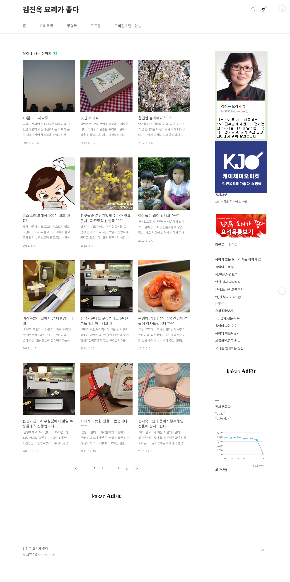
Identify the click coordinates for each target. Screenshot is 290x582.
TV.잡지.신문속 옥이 (229, 318)
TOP (263, 566)
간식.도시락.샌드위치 (229, 289)
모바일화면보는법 (128, 25)
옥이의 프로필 (224, 267)
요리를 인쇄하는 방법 (229, 348)
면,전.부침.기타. (228, 297)
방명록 (72, 25)
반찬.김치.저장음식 (228, 282)
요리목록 (46, 25)
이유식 (221, 303)
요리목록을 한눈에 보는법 (231, 201)
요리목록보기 (224, 310)
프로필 (96, 25)
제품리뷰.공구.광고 (228, 340)
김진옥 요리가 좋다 (51, 8)
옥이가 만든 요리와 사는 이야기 (238, 259)
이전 (76, 468)
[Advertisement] (106, 523)
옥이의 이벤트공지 (227, 333)
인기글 (233, 244)
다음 (137, 468)
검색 (253, 9)
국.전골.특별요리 (226, 274)
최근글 (219, 244)
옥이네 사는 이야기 (228, 325)
